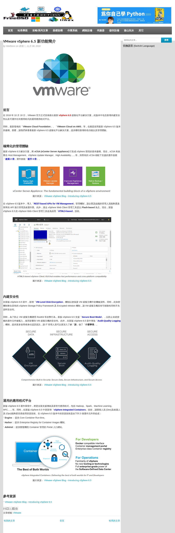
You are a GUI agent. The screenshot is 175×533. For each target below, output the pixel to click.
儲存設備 (114, 30)
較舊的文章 (114, 520)
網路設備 (87, 30)
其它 (141, 30)
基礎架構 (58, 30)
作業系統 (72, 30)
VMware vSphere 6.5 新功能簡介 (29, 41)
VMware (17, 513)
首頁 (10, 30)
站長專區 (23, 30)
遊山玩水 (129, 30)
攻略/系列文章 (40, 30)
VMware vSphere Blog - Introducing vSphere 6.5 (67, 196)
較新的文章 (9, 520)
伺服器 (100, 30)
